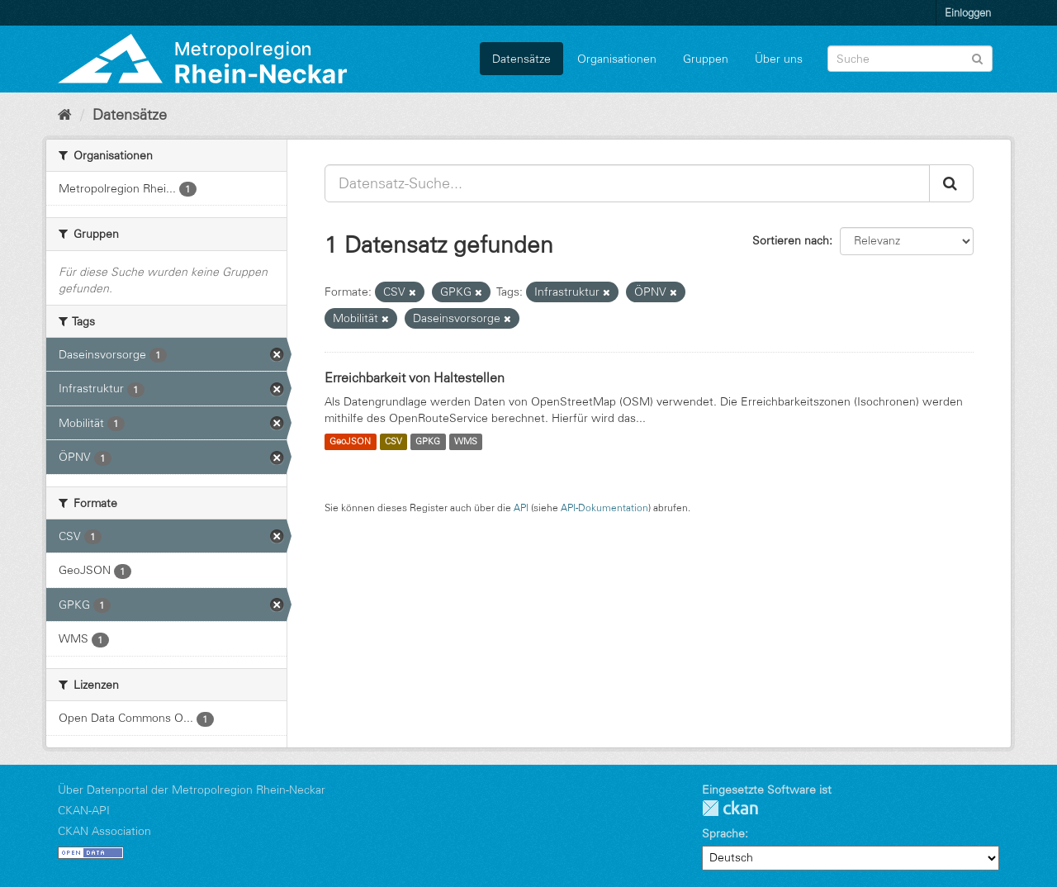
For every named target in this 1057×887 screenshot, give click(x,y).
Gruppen (705, 58)
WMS (465, 442)
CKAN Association (104, 830)
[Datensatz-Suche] (910, 58)
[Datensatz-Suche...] (627, 183)
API (521, 507)
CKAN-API (84, 810)
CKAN (730, 808)
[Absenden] (977, 57)
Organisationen (616, 58)
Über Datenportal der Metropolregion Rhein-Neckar (191, 789)
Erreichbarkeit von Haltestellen (415, 377)
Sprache (723, 833)
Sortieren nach (790, 240)
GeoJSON (350, 442)
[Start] (65, 115)
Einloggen (968, 12)
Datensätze (521, 58)
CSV (393, 442)
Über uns (779, 58)
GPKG (427, 442)
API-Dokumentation (604, 507)
